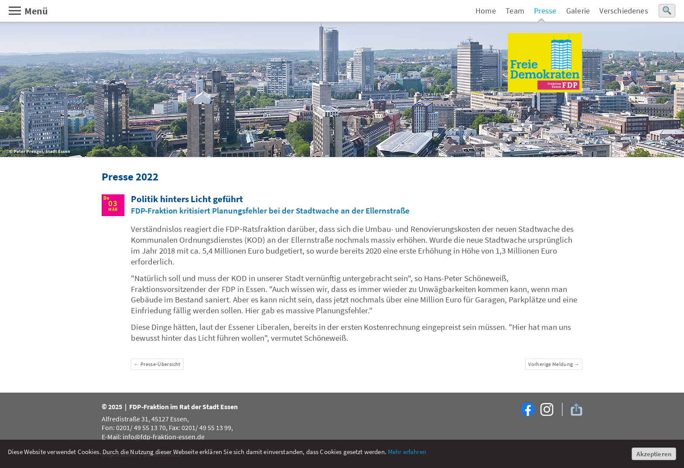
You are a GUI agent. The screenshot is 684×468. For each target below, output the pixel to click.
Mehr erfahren (407, 452)
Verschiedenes (623, 11)
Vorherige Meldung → (553, 364)
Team (515, 11)
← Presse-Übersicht (157, 364)
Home (485, 11)
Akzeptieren (653, 454)
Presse (545, 11)
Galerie (578, 11)
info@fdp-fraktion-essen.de (164, 436)
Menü (28, 11)
